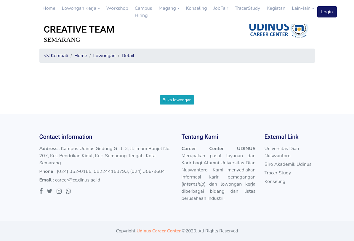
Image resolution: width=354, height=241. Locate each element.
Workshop (117, 8)
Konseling (196, 8)
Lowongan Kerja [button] (79, 8)
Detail (128, 55)
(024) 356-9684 (147, 171)
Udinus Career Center (159, 231)
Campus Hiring (143, 12)
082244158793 (111, 171)
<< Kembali (56, 55)
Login (327, 12)
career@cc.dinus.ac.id (77, 180)
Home (49, 8)
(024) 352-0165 (74, 171)
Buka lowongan (176, 100)
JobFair (221, 8)
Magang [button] (167, 8)
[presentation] (177, 83)
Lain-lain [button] (302, 8)
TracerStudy (247, 8)
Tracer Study (277, 173)
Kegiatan (276, 8)
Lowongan (104, 55)
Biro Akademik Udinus (287, 164)
